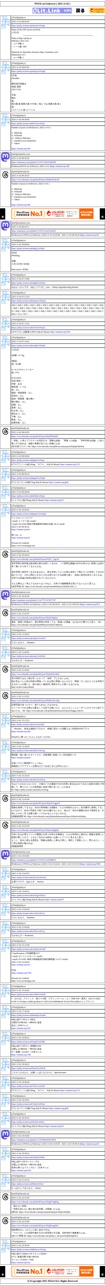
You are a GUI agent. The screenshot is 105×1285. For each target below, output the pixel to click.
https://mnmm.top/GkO (21, 1170)
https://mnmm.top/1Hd (21, 1055)
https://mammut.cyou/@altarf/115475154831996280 (34, 162)
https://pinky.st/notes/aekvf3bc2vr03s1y (28, 931)
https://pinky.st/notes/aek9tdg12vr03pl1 (28, 248)
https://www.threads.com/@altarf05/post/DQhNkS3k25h (35, 179)
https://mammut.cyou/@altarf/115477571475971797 (34, 600)
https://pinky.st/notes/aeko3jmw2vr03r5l (29, 638)
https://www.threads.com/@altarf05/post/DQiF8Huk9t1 (35, 436)
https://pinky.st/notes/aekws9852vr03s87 (29, 994)
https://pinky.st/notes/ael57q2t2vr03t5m (28, 1104)
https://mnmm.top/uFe (90, 1144)
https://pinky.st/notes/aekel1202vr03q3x (28, 327)
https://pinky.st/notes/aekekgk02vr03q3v (29, 283)
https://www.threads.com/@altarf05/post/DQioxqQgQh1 (35, 830)
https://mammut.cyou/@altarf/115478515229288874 (34, 860)
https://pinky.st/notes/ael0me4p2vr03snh (29, 1015)
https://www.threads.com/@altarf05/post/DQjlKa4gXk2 (35, 1225)
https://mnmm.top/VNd (21, 973)
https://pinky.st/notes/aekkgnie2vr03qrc (28, 460)
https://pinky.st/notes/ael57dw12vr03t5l (28, 1086)
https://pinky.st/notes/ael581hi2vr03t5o (28, 1122)
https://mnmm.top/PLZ (90, 604)
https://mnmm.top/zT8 (21, 1028)
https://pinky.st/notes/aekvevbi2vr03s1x (28, 913)
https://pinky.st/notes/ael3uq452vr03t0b (28, 1042)
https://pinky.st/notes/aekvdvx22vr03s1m (29, 877)
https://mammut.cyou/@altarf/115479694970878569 (34, 1140)
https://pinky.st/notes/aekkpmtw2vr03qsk (29, 514)
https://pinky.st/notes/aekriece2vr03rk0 (28, 724)
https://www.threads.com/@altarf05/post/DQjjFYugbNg (35, 1202)
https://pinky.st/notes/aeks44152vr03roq (28, 780)
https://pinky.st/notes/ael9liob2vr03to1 (28, 1184)
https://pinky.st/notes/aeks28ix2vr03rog (28, 750)
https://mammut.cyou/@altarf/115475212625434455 (34, 231)
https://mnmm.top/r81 (90, 235)
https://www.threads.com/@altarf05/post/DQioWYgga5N (36, 803)
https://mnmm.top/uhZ (21, 731)
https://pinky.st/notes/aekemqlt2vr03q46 (28, 345)
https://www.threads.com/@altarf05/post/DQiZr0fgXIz (35, 618)
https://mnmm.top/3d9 (21, 148)
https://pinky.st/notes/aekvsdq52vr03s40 (28, 949)
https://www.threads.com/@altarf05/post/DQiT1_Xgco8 (35, 559)
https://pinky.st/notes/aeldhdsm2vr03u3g (29, 1249)
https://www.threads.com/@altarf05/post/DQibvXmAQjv (36, 700)
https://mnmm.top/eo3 (21, 964)
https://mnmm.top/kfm (21, 757)
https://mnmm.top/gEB (58, 482)
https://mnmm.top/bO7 (54, 500)
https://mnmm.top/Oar (21, 1262)
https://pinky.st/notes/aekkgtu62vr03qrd (28, 478)
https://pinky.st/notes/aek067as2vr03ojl (28, 123)
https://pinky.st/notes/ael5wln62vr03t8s (28, 1157)
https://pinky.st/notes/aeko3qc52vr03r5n (28, 656)
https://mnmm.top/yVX (70, 464)
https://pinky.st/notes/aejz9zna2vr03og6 (28, 25)
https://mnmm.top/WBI (90, 864)
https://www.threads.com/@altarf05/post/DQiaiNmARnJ (35, 674)
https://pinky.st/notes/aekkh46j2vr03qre (28, 496)
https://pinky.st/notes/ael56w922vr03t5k (28, 1068)
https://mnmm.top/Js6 (21, 537)
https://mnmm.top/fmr (21, 529)
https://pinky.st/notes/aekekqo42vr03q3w (29, 301)
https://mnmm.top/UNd (60, 332)
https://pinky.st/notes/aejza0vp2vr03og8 (28, 71)
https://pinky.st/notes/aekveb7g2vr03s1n (29, 895)
